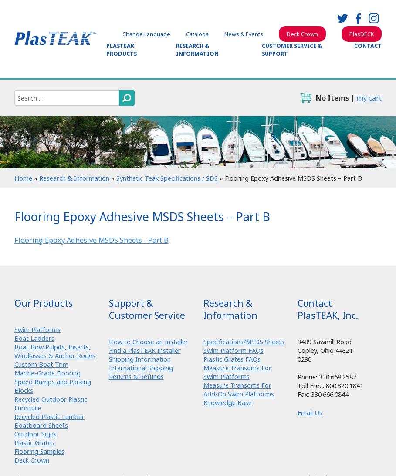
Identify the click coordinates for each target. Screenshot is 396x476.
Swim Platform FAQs (233, 350)
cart (305, 98)
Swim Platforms (37, 329)
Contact (368, 46)
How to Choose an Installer (148, 341)
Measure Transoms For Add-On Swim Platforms (238, 389)
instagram (374, 18)
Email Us (310, 412)
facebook (358, 18)
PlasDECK (361, 34)
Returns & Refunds (136, 376)
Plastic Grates (34, 442)
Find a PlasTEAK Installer (145, 350)
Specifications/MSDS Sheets (243, 341)
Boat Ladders (34, 338)
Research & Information (197, 49)
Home (23, 178)
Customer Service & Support (292, 49)
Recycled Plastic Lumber (49, 416)
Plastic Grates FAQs (232, 359)
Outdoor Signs (35, 433)
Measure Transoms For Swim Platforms (237, 372)
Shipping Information (140, 359)
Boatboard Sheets (41, 425)
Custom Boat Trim (41, 364)
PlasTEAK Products (121, 49)
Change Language (146, 34)
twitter (342, 18)
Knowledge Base (227, 402)
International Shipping (141, 367)
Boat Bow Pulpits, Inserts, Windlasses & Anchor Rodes (54, 351)
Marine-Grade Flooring (47, 373)
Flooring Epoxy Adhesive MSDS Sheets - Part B (91, 240)
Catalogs (197, 34)
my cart (369, 98)
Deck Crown (302, 34)
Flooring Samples (39, 451)
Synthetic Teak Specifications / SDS (167, 178)
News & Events (243, 34)
